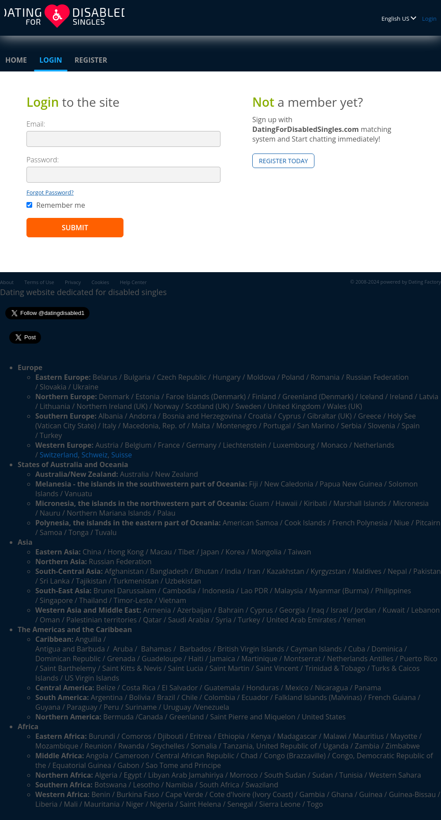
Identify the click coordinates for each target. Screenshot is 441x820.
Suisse (121, 455)
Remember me (55, 205)
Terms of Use (39, 282)
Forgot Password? (50, 192)
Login (429, 18)
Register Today (283, 161)
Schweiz (95, 455)
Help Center (133, 282)
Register (91, 60)
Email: (35, 124)
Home (16, 60)
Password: (42, 160)
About (7, 282)
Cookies (100, 282)
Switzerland (59, 455)
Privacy (73, 282)
